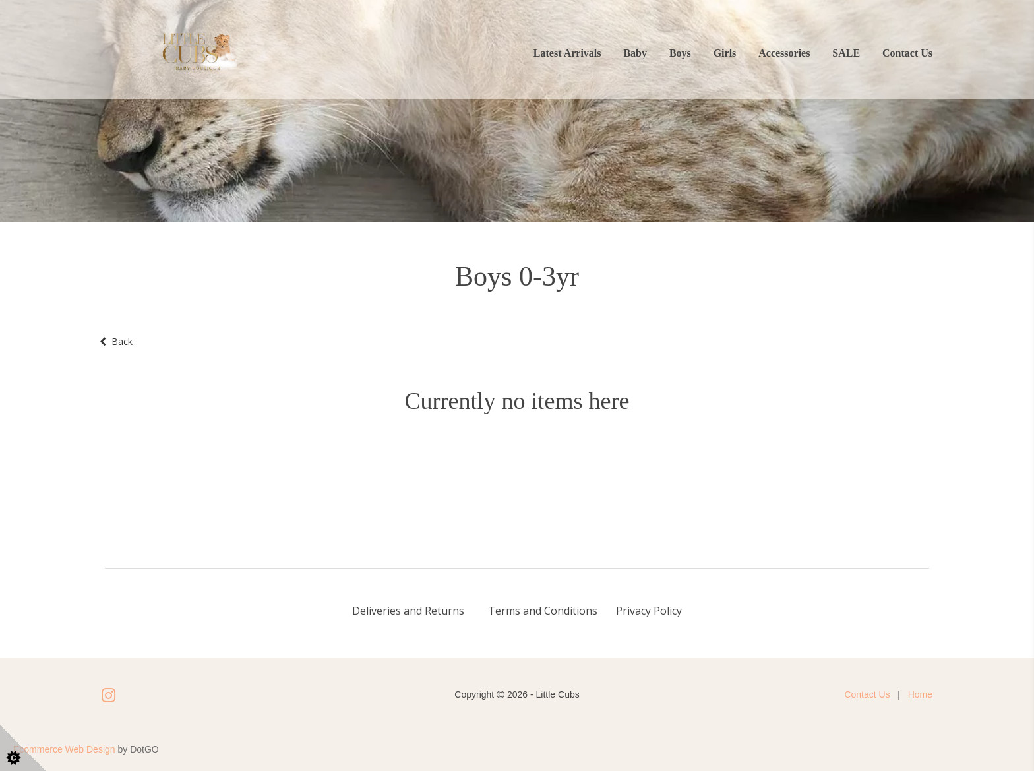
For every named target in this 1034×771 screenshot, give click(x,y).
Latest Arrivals (567, 53)
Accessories (784, 53)
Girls (725, 53)
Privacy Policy (649, 610)
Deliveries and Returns (409, 610)
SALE (846, 53)
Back (116, 341)
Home (920, 694)
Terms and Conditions (542, 610)
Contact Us (907, 53)
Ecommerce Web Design (64, 749)
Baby (635, 53)
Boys (680, 53)
